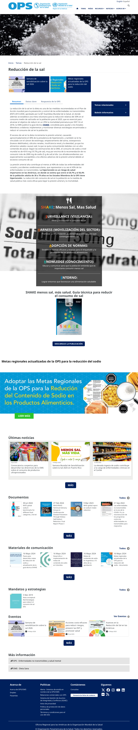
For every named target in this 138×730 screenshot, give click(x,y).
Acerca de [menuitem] (120, 9)
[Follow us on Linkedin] (123, 690)
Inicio (10, 63)
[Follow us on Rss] (107, 695)
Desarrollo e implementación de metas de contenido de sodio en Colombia (60, 560)
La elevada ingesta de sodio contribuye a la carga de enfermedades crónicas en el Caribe (112, 467)
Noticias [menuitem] (109, 9)
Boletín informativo (104, 112)
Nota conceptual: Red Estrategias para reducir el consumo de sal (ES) (29, 602)
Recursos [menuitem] (99, 9)
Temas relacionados (104, 105)
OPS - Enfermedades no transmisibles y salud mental (37, 661)
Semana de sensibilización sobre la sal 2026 (36, 81)
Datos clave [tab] (31, 101)
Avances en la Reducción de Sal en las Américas (116, 625)
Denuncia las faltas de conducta (84, 695)
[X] (103, 690)
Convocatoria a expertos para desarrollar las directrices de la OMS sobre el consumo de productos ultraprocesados (27, 469)
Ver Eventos (120, 616)
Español (126, 1)
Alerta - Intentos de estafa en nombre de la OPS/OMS (52, 690)
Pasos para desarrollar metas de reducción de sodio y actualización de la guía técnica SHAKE (30, 561)
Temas (19, 63)
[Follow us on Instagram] (113, 690)
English (120, 1)
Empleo (13, 692)
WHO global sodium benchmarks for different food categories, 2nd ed (29, 510)
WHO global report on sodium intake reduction (90, 507)
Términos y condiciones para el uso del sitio (52, 713)
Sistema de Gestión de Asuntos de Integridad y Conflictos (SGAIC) (53, 699)
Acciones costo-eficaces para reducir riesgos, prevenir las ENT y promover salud (76, 626)
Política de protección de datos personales (52, 708)
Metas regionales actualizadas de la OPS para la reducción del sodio (78, 82)
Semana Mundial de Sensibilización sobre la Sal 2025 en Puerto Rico (68, 466)
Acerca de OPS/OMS (18, 689)
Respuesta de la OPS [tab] (50, 101)
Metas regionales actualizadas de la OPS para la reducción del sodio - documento (121, 560)
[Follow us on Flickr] (103, 695)
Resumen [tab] (16, 101)
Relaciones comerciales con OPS (53, 695)
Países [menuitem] (90, 9)
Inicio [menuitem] (77, 9)
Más (70, 485)
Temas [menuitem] (83, 9)
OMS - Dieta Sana (21, 668)
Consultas (75, 689)
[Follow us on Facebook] (108, 690)
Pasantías (14, 695)
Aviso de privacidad (48, 703)
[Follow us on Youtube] (118, 690)
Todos (122, 497)
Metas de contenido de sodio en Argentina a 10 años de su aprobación (91, 560)
